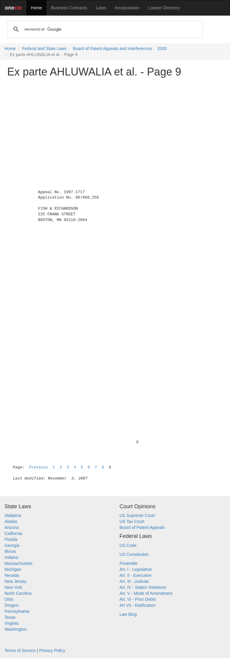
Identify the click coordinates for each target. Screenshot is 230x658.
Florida (10, 539)
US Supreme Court (137, 515)
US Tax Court (131, 521)
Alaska (10, 521)
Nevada (11, 575)
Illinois (10, 551)
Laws (101, 7)
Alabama (12, 515)
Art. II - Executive (135, 575)
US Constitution (134, 554)
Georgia (11, 545)
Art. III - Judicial (133, 581)
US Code (128, 545)
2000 (162, 48)
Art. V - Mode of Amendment (145, 593)
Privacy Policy (52, 650)
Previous (38, 467)
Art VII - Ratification (137, 605)
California (13, 533)
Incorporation (127, 7)
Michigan (12, 569)
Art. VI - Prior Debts (137, 599)
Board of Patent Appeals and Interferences (112, 48)
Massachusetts (18, 563)
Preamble (128, 563)
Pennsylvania (16, 611)
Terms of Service (20, 650)
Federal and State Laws (44, 48)
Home (36, 7)
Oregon (11, 605)
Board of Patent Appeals (142, 527)
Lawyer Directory (164, 7)
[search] (104, 29)
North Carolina (17, 593)
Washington (15, 629)
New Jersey (15, 581)
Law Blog (128, 614)
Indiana (11, 557)
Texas (10, 617)
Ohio (8, 599)
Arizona (11, 527)
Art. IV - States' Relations (142, 587)
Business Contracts (69, 7)
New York (13, 587)
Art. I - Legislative (135, 569)
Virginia (11, 623)
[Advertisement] (115, 124)
